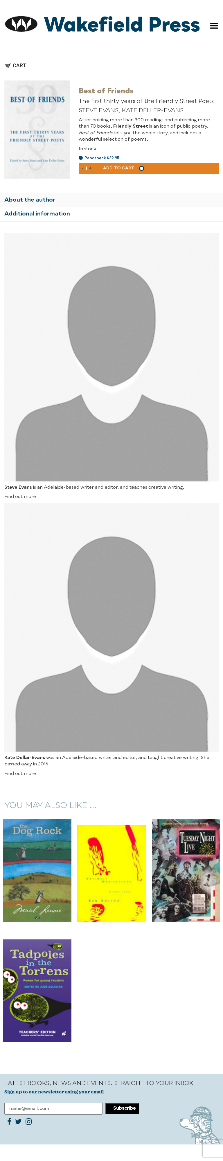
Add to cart (118, 168)
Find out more (20, 497)
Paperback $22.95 (101, 158)
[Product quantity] (86, 168)
